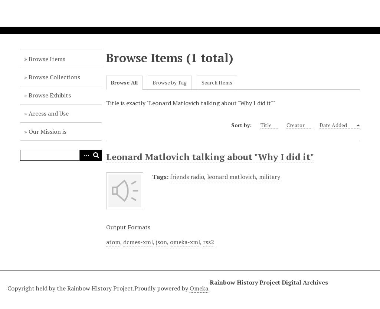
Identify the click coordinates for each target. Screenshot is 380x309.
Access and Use (49, 113)
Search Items (217, 82)
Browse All (124, 82)
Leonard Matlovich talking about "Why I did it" (210, 157)
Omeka (199, 288)
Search (96, 155)
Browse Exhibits (50, 95)
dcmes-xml (138, 242)
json (161, 242)
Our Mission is (47, 131)
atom (113, 242)
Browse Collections (54, 77)
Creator (299, 125)
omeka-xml (185, 242)
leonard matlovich (231, 177)
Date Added (338, 125)
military (269, 177)
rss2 (208, 242)
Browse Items (47, 59)
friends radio (187, 177)
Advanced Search (85, 155)
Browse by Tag (170, 82)
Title (270, 125)
